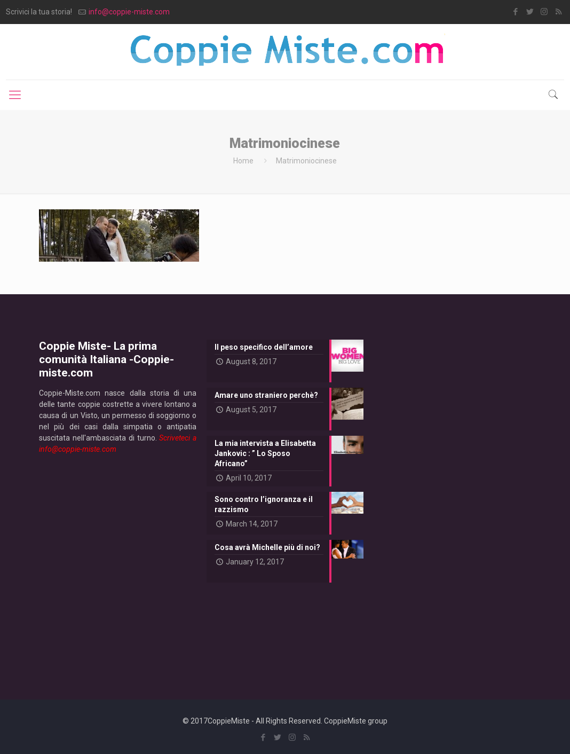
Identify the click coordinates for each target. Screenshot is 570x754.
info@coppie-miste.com (129, 11)
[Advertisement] (117, 568)
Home (243, 160)
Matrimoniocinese (306, 160)
